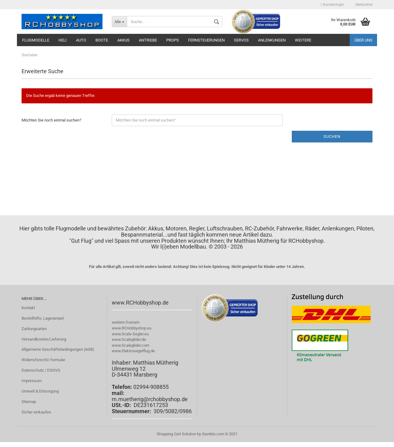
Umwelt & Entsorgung (40, 391)
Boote (101, 40)
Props (172, 40)
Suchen (332, 136)
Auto (81, 40)
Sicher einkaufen (36, 412)
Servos (241, 40)
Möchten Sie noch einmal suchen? (51, 120)
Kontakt (28, 307)
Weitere (303, 40)
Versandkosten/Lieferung (44, 339)
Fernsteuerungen (206, 40)
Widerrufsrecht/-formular (43, 359)
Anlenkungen (272, 40)
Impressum (32, 380)
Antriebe (148, 40)
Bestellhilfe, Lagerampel (43, 318)
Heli (62, 40)
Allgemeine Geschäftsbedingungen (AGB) (58, 349)
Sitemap (29, 401)
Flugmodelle (35, 40)
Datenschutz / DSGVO (41, 370)
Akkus (123, 40)
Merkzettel (362, 4)
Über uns (363, 40)
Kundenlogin (332, 4)
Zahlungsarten (34, 328)
